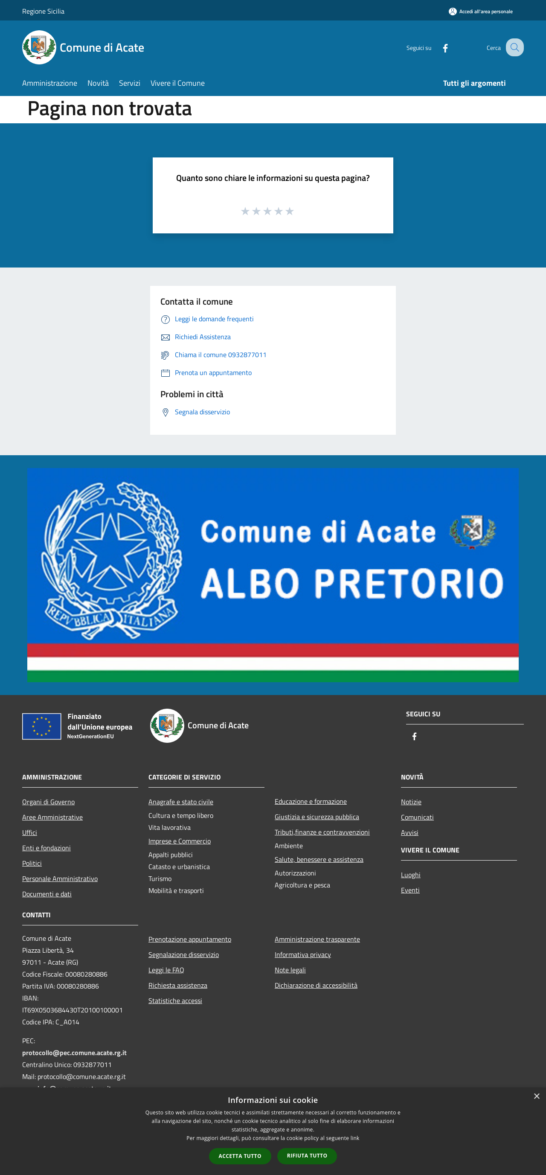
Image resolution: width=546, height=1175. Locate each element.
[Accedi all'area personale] (481, 11)
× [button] (536, 1097)
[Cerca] (513, 47)
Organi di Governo (48, 802)
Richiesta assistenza (177, 985)
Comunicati (417, 817)
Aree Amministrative (52, 817)
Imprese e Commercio (179, 841)
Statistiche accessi (175, 1000)
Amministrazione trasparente (317, 939)
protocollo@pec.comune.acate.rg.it (74, 1052)
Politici (32, 863)
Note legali (290, 970)
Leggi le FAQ (166, 970)
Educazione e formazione (311, 801)
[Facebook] (437, 47)
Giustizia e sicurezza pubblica (317, 816)
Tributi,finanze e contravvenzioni (322, 832)
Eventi (410, 890)
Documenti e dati (47, 894)
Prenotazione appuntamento (189, 939)
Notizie (411, 802)
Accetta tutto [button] (240, 1156)
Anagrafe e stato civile (180, 802)
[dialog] (273, 1131)
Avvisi (409, 832)
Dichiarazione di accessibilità (316, 985)
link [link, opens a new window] (355, 1138)
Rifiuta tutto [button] (307, 1155)
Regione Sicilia (43, 11)
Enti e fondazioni (46, 848)
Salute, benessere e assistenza (319, 859)
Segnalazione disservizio (183, 954)
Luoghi (411, 875)
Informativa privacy (303, 954)
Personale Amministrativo (60, 878)
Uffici (29, 832)
